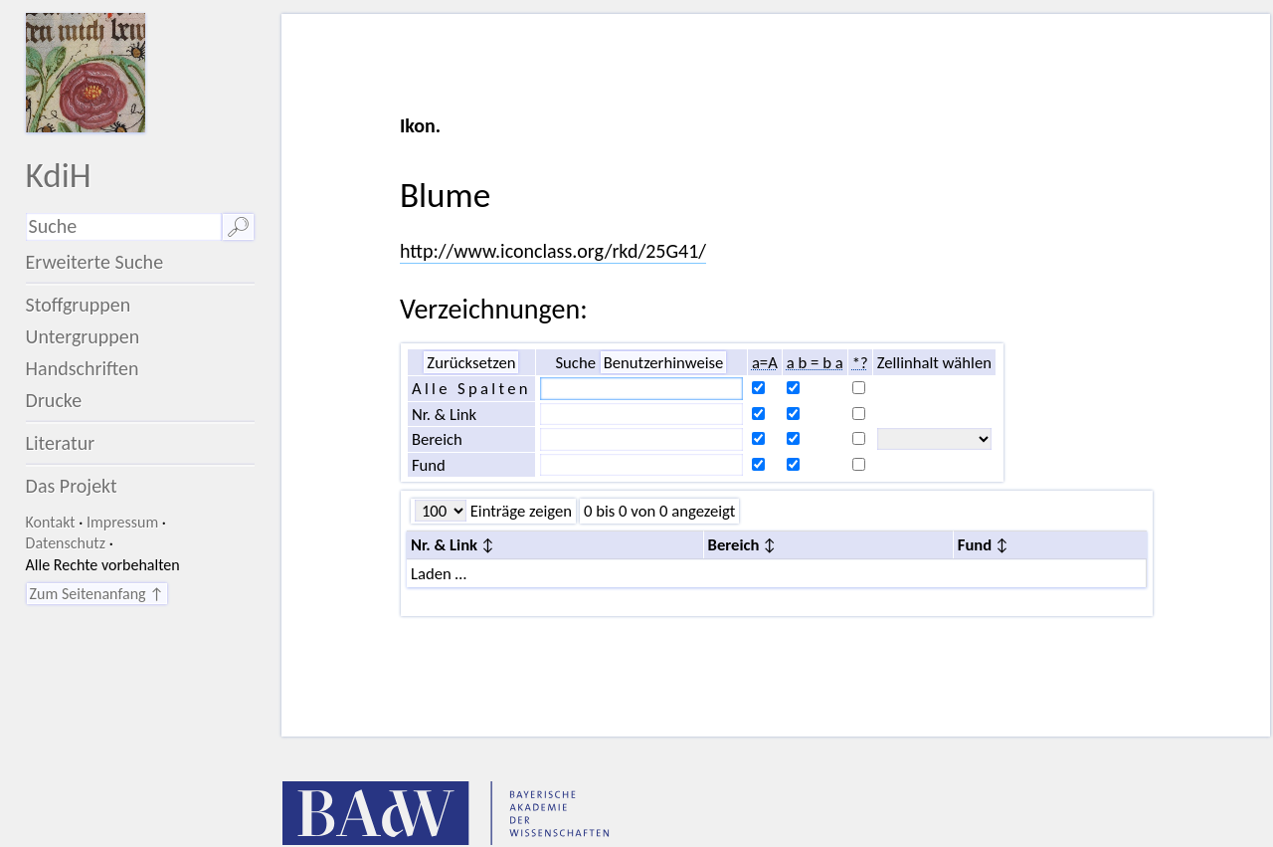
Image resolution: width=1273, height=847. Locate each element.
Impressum (122, 522)
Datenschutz (65, 542)
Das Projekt (71, 486)
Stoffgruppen (78, 305)
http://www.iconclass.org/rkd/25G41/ (553, 251)
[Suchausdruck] (124, 227)
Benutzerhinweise (664, 362)
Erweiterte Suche (95, 262)
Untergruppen (83, 336)
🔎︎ (238, 227)
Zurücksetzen (471, 362)
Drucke (54, 400)
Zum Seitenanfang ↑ (97, 593)
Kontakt (51, 522)
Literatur (60, 443)
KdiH (58, 174)
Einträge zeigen (519, 511)
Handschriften (82, 368)
